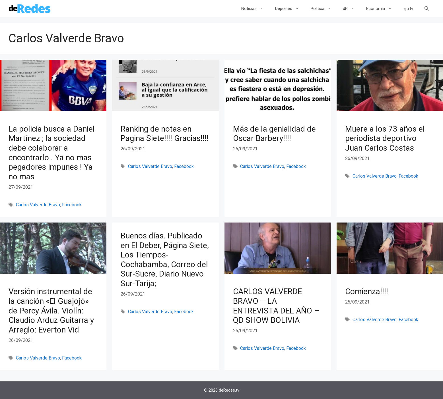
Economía (382, 8)
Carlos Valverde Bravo (38, 204)
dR (351, 8)
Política (324, 8)
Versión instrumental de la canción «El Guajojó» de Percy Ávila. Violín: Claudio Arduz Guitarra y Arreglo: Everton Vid (51, 310)
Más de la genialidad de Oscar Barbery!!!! (274, 133)
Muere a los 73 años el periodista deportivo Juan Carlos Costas (385, 138)
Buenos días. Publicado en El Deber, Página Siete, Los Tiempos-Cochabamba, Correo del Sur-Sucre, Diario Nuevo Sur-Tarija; (165, 259)
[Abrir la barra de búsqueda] (426, 8)
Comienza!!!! (366, 291)
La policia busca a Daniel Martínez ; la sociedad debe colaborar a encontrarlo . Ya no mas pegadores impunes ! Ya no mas (52, 152)
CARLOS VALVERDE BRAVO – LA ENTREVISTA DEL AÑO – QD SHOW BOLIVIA (276, 306)
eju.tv (408, 8)
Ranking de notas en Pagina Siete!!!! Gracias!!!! (165, 133)
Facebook (72, 204)
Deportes (290, 8)
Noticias (255, 8)
